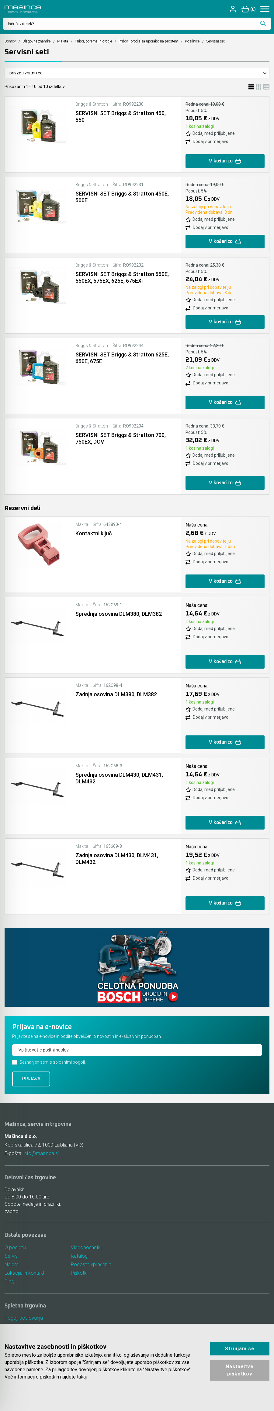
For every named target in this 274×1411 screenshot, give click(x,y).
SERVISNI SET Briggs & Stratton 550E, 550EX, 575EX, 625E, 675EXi (122, 277)
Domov (10, 41)
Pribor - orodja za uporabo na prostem (148, 41)
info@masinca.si (41, 1153)
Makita (62, 41)
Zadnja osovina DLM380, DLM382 (116, 694)
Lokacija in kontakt (24, 1273)
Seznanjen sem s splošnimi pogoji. (52, 1062)
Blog (9, 1281)
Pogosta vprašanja (91, 1264)
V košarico (225, 161)
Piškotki (79, 1273)
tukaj (82, 1377)
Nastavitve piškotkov (240, 1370)
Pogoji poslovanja (24, 1318)
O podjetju (15, 1247)
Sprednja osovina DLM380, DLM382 (118, 614)
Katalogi (79, 1256)
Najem (12, 1264)
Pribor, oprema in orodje (93, 41)
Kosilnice (192, 41)
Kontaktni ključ (93, 533)
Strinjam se (240, 1348)
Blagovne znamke (36, 41)
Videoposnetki (86, 1247)
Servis (11, 1256)
